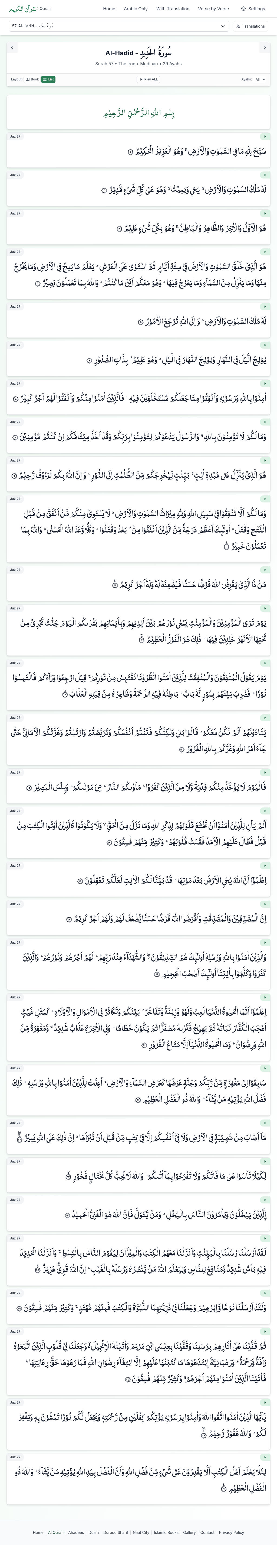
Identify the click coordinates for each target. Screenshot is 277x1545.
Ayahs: (246, 79)
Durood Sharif (115, 1532)
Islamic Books (166, 1532)
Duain (93, 1532)
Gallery (189, 1532)
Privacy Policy (231, 1532)
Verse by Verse (213, 8)
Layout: (16, 79)
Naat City (141, 1532)
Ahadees (76, 1532)
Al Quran (56, 1532)
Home (109, 8)
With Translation (172, 8)
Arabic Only (136, 8)
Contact (207, 1532)
